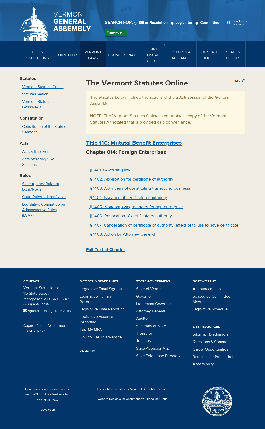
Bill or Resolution (151, 22)
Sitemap (199, 334)
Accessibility (203, 364)
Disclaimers (218, 334)
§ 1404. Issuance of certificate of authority (128, 198)
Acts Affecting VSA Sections (38, 162)
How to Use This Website (101, 337)
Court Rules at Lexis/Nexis (44, 197)
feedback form (61, 394)
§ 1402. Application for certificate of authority (131, 179)
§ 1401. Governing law (109, 170)
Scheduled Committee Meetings (211, 299)
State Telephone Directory (158, 355)
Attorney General (150, 311)
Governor (144, 296)
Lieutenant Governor (153, 303)
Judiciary (143, 340)
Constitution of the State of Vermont (45, 129)
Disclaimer (87, 351)
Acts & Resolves (35, 151)
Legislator (182, 22)
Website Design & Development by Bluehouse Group (132, 399)
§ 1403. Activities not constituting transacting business (139, 188)
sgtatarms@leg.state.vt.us (47, 310)
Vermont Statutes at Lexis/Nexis (38, 104)
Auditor (142, 318)
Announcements (207, 288)
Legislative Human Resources (95, 299)
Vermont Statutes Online (43, 86)
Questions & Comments (212, 341)
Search (115, 33)
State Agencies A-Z (152, 348)
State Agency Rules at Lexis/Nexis (40, 187)
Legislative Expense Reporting (96, 319)
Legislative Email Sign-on (101, 288)
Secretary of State (151, 326)
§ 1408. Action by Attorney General (122, 234)
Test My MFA (91, 329)
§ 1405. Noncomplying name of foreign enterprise (136, 207)
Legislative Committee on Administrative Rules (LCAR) (43, 210)
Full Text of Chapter (105, 250)
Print (239, 81)
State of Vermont (150, 288)
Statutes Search (35, 94)
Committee (208, 22)
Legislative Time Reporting (102, 309)
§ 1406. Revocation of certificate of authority (130, 216)
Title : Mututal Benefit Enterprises (134, 143)
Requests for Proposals (212, 356)
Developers (47, 410)
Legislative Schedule (210, 309)
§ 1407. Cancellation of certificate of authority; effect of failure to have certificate (163, 225)
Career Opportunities (210, 349)
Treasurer (144, 333)
